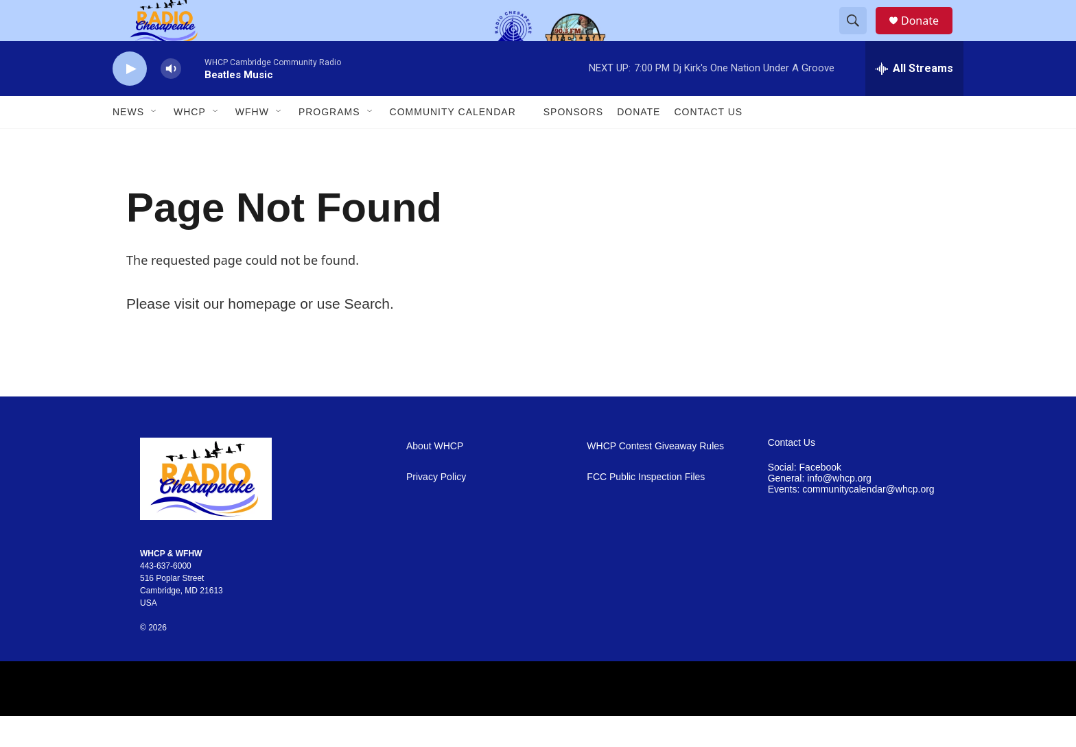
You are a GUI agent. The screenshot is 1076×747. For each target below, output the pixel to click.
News (128, 142)
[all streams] (914, 99)
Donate (928, 36)
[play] (130, 100)
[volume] (171, 99)
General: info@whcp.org (820, 509)
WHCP (190, 142)
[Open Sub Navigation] (154, 142)
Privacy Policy (436, 508)
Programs (329, 142)
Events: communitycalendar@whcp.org (851, 520)
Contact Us (708, 142)
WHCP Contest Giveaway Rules (655, 477)
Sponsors (573, 142)
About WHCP (434, 477)
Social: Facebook (804, 498)
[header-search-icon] (859, 36)
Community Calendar (453, 142)
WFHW (252, 142)
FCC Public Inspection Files (646, 508)
